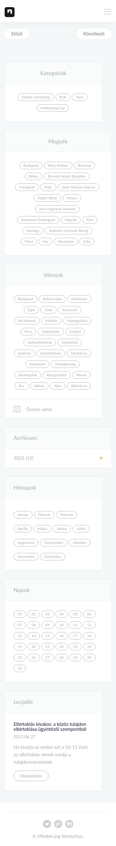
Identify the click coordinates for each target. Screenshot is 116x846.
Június (62, 528)
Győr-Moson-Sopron (78, 187)
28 (61, 657)
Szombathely (50, 353)
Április (23, 528)
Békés (33, 176)
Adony (39, 385)
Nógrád (71, 219)
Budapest (31, 165)
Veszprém (66, 241)
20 (34, 646)
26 (34, 657)
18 (89, 635)
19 (20, 646)
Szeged (75, 331)
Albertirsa (79, 385)
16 (61, 635)
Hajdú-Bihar (47, 198)
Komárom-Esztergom (38, 219)
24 (89, 646)
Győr (49, 309)
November (26, 556)
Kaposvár (69, 309)
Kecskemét (27, 320)
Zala (86, 241)
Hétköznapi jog (53, 108)
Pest (89, 219)
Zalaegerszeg (65, 364)
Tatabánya (79, 353)
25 (20, 657)
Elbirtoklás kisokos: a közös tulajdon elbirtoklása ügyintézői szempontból (50, 726)
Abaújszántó (56, 375)
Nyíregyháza (77, 320)
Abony (81, 375)
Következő (94, 33)
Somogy (32, 230)
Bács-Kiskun (58, 165)
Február (44, 514)
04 (61, 614)
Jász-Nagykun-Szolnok (57, 208)
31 (20, 668)
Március (66, 514)
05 (75, 614)
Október (80, 542)
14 (34, 635)
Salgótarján (50, 331)
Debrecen (79, 298)
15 (47, 635)
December (52, 556)
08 (34, 624)
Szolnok (24, 353)
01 (20, 614)
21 (47, 646)
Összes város (32, 409)
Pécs (28, 331)
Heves (72, 198)
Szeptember (53, 542)
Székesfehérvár (40, 342)
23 (75, 646)
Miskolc (51, 320)
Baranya (84, 165)
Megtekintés (31, 775)
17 (75, 635)
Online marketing (36, 97)
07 (20, 624)
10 (61, 624)
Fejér (48, 187)
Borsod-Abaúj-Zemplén (67, 176)
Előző (17, 33)
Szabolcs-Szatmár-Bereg (68, 230)
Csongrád (27, 187)
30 (89, 657)
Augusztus (26, 542)
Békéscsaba (52, 298)
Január (23, 514)
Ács (21, 385)
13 (20, 635)
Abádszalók (28, 375)
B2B (62, 97)
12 (89, 624)
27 (47, 657)
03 (47, 614)
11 (75, 624)
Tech (79, 97)
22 (61, 646)
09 (47, 624)
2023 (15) (23, 458)
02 (34, 614)
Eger (31, 309)
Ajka (57, 385)
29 (75, 657)
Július (81, 528)
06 (89, 614)
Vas (45, 241)
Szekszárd (70, 342)
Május (42, 528)
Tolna (28, 241)
